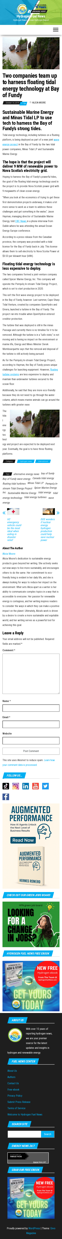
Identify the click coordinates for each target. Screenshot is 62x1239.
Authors (11, 1077)
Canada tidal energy (43, 478)
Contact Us (13, 1083)
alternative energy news (26, 474)
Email (6, 717)
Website (7, 733)
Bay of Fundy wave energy (16, 478)
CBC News (21, 221)
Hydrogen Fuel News (31, 16)
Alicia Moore (39, 102)
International (43, 461)
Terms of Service (16, 1108)
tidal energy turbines (35, 497)
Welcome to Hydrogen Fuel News (24, 1114)
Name (6, 701)
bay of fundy (47, 473)
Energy (36, 1162)
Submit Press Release (18, 1102)
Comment (8, 650)
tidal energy (44, 492)
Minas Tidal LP (35, 483)
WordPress (34, 1228)
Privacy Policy (14, 1095)
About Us (12, 1070)
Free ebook (13, 1089)
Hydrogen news (26, 461)
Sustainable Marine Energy (22, 493)
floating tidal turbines (13, 483)
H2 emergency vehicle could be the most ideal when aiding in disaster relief (14, 530)
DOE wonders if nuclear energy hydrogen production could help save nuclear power (48, 530)
